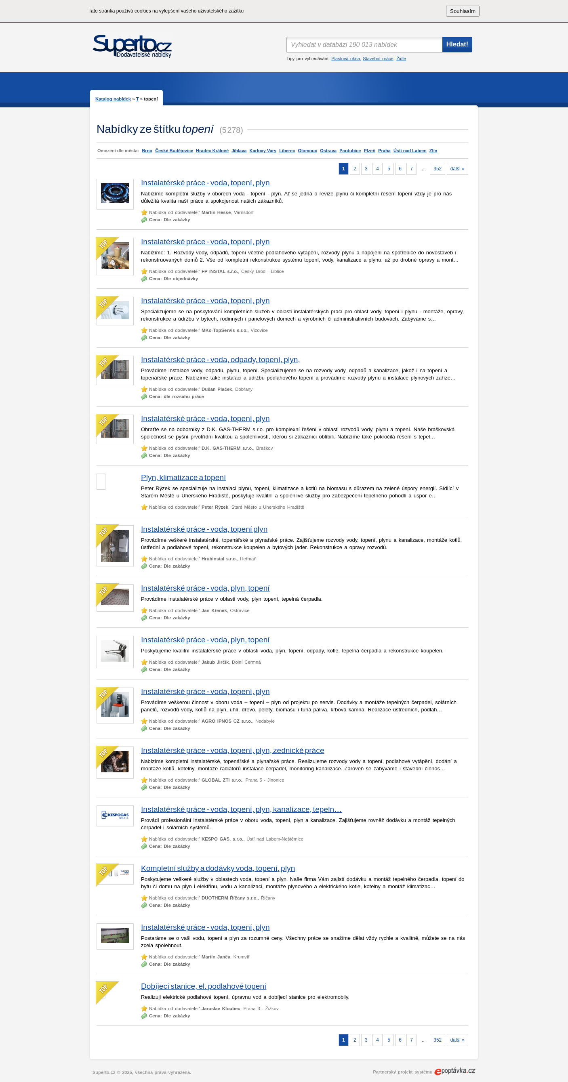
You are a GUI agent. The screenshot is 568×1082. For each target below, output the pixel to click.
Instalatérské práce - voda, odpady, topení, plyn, (220, 359)
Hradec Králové (212, 150)
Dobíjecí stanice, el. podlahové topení (203, 986)
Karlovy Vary (263, 150)
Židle (401, 58)
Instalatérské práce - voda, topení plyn (204, 529)
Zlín (433, 150)
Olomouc (307, 150)
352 (437, 169)
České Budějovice (174, 150)
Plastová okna (345, 58)
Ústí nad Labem (410, 150)
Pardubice (350, 150)
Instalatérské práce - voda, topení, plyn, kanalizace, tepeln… (241, 809)
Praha (384, 150)
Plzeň (369, 150)
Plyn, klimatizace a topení (183, 477)
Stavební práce (378, 58)
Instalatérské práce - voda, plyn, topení (205, 588)
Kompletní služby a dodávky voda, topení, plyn (218, 868)
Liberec (287, 150)
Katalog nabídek (113, 98)
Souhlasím (462, 11)
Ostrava (328, 150)
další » (457, 169)
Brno (147, 150)
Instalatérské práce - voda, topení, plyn (205, 182)
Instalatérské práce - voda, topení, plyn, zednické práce (232, 750)
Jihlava (238, 150)
